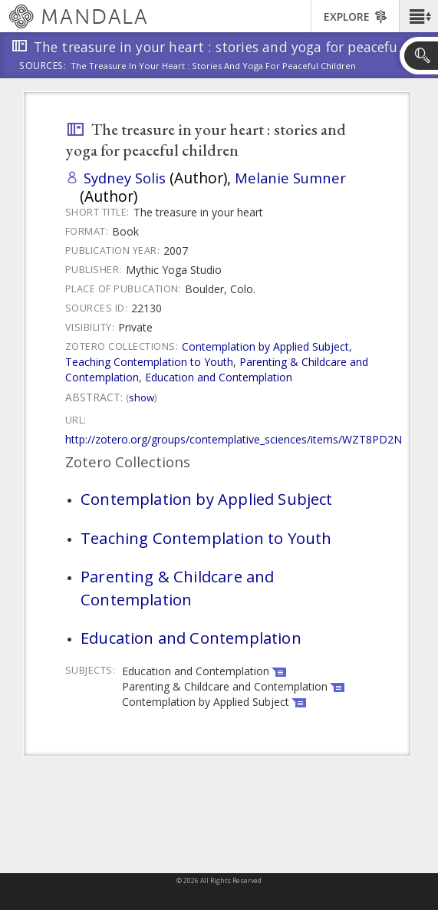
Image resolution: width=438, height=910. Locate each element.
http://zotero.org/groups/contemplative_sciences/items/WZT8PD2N (233, 439)
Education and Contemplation (218, 377)
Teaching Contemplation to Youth (149, 361)
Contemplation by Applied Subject (265, 346)
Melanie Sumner (290, 177)
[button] (418, 16)
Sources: (43, 66)
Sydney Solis (125, 177)
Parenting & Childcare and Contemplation (177, 587)
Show (141, 397)
